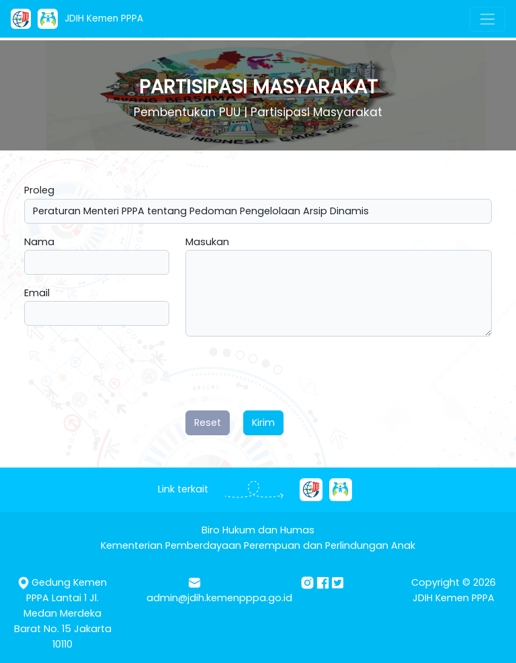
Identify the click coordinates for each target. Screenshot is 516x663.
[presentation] (287, 373)
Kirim (263, 422)
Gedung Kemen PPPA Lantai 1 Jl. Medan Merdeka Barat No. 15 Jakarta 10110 (63, 613)
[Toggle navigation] (487, 19)
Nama (39, 242)
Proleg (39, 190)
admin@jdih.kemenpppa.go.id (219, 598)
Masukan (207, 242)
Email (37, 293)
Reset (207, 422)
